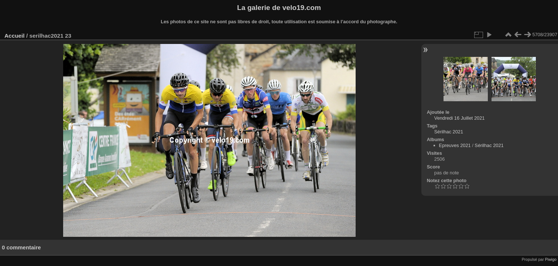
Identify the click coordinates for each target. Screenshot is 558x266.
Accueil (14, 36)
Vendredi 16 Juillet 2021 (459, 118)
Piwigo (551, 259)
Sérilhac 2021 (448, 131)
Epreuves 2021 (455, 145)
